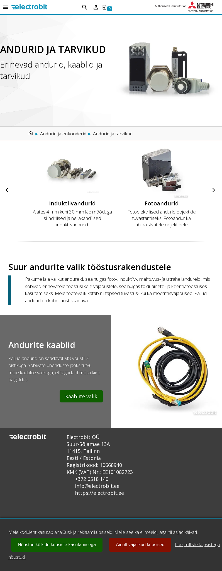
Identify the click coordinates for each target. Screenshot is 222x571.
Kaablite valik (81, 396)
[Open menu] (5, 7)
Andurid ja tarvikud (113, 134)
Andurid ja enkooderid (63, 134)
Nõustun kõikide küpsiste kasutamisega (57, 544)
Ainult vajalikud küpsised (140, 544)
